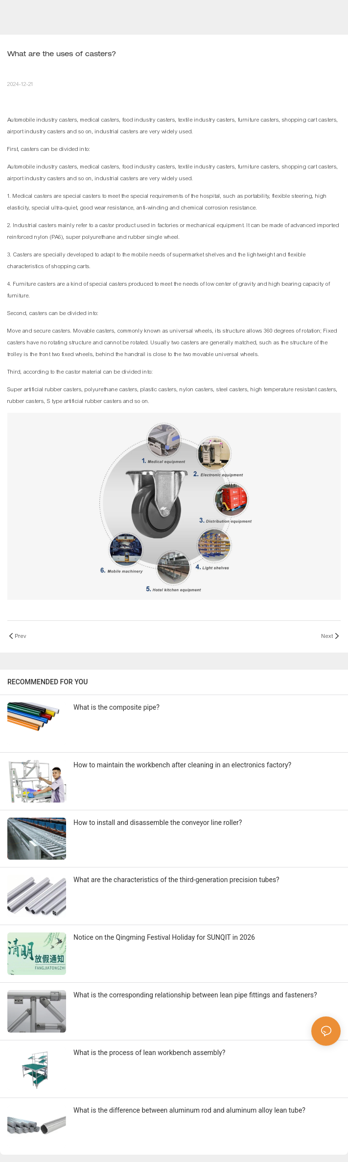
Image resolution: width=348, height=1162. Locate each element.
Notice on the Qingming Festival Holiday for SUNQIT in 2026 (164, 937)
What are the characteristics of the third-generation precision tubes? (176, 880)
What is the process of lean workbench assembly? (149, 1052)
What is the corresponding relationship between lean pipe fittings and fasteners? (195, 995)
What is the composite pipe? (116, 707)
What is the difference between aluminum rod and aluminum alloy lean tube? (189, 1110)
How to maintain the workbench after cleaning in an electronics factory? (182, 765)
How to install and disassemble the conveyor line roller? (157, 822)
